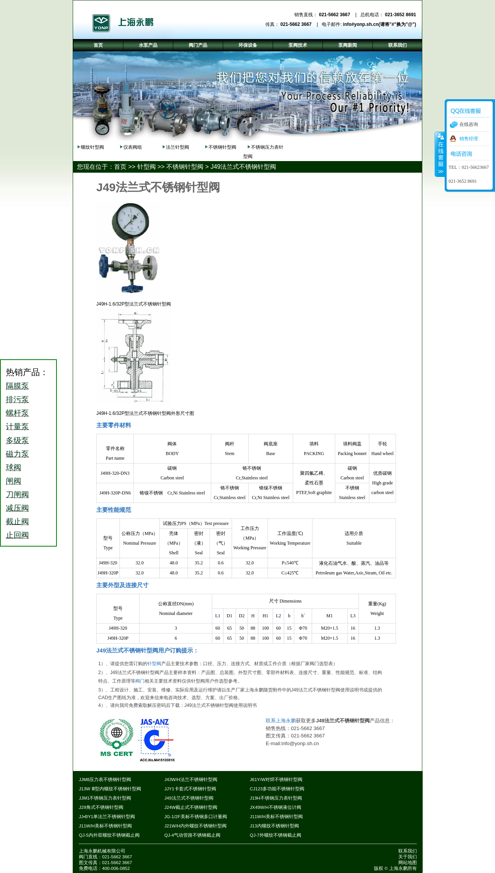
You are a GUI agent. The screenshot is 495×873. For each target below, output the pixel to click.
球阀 (13, 467)
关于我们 (407, 856)
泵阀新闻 (347, 45)
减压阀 (17, 508)
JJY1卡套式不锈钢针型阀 (190, 788)
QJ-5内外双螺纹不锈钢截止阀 (109, 835)
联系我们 (407, 851)
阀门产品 (198, 45)
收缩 (440, 154)
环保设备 (248, 45)
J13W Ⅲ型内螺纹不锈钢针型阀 (110, 788)
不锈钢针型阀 (222, 147)
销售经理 (468, 138)
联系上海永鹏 (281, 721)
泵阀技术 (297, 45)
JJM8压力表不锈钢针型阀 (105, 779)
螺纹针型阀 (92, 147)
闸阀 (13, 481)
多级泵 (17, 440)
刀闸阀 (17, 494)
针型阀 (146, 166)
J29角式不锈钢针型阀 (101, 807)
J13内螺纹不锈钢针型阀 (274, 826)
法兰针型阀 (177, 147)
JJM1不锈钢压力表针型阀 (105, 798)
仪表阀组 (132, 147)
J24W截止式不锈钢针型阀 (190, 807)
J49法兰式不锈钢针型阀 (243, 166)
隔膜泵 (17, 386)
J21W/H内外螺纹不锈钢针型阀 (195, 826)
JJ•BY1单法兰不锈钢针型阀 (107, 816)
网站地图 (407, 862)
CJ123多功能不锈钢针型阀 (277, 788)
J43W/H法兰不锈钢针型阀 (190, 779)
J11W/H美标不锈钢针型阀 (276, 816)
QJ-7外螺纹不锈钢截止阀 (275, 835)
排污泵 (17, 399)
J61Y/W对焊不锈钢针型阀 (276, 779)
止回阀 (17, 535)
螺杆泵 (17, 413)
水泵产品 (148, 45)
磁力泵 (17, 454)
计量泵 (17, 426)
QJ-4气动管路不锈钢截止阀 (192, 835)
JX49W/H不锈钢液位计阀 (275, 807)
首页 (120, 166)
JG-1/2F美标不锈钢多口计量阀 (195, 816)
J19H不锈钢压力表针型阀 (276, 798)
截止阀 (17, 521)
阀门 (140, 681)
